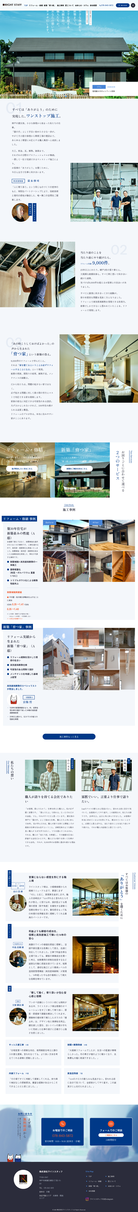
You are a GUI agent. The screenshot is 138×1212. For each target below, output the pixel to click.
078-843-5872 (62, 1136)
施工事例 (60, 5)
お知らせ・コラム (82, 5)
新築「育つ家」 (50, 5)
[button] (65, 96)
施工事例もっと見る (69, 736)
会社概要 (93, 5)
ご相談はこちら (111, 1135)
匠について (69, 5)
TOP (26, 5)
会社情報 (90, 1191)
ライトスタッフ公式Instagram (99, 1199)
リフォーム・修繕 (36, 5)
